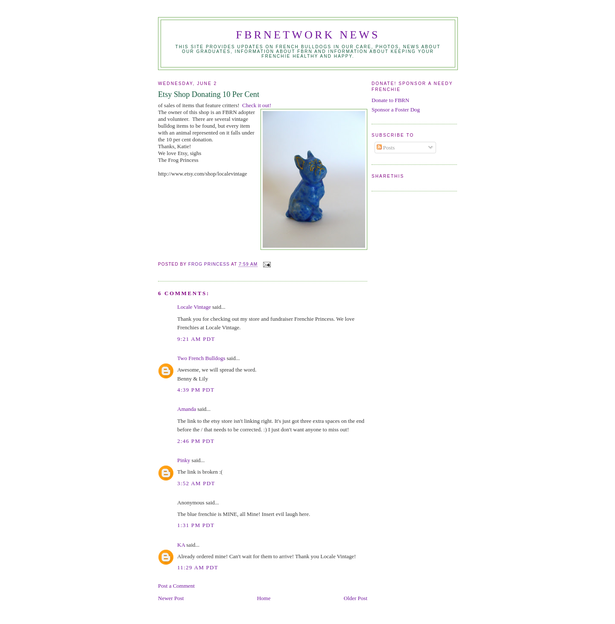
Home (264, 598)
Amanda (186, 409)
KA (181, 545)
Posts (386, 147)
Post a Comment (176, 586)
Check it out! (256, 105)
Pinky (183, 460)
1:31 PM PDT (195, 525)
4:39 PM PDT (195, 390)
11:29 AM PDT (197, 567)
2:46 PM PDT (195, 441)
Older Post (355, 598)
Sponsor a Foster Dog (396, 109)
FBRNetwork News (308, 35)
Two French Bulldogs (201, 358)
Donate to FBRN (390, 100)
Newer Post (171, 598)
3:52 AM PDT (196, 483)
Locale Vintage (194, 307)
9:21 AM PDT (196, 339)
